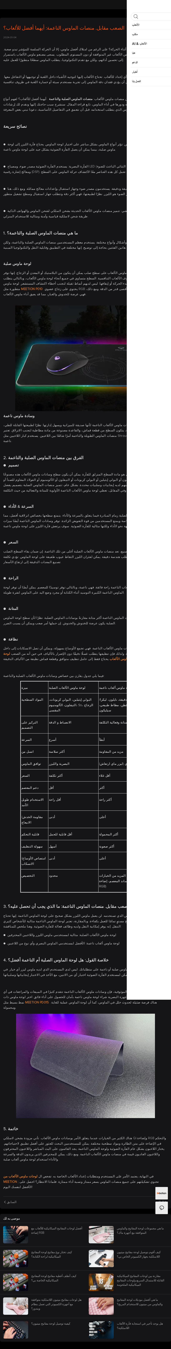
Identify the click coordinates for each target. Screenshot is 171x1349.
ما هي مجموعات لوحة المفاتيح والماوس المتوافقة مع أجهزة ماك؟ (140, 1230)
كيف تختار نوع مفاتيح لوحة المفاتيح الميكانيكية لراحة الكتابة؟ (51, 1254)
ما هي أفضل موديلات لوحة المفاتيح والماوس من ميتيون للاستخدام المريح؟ (140, 1302)
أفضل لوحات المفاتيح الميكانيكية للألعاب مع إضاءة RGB (56, 1230)
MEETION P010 (32, 289)
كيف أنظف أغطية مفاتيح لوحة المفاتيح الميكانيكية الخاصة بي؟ (53, 1278)
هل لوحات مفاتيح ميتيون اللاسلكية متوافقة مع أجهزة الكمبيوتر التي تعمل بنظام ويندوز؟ (56, 1304)
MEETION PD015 (37, 1002)
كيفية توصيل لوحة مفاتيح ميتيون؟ (50, 1323)
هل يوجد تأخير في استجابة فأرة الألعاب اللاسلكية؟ (140, 1326)
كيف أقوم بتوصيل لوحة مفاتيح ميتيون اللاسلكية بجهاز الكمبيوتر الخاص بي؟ (139, 1254)
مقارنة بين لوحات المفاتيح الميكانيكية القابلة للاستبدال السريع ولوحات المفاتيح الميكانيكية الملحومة (140, 1280)
